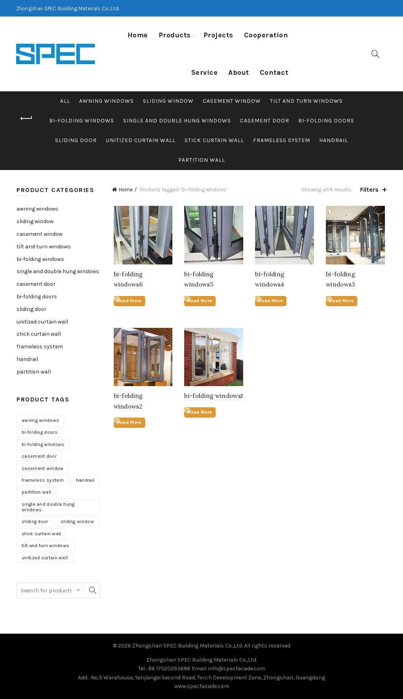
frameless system (281, 140)
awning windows (106, 101)
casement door (264, 120)
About (238, 72)
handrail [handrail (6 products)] (85, 480)
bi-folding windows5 (213, 275)
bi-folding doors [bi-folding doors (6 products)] (39, 432)
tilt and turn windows (306, 101)
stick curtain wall (214, 140)
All (65, 101)
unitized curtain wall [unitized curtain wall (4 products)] (45, 557)
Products (175, 35)
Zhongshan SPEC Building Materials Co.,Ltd (187, 645)
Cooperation (266, 35)
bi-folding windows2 (142, 397)
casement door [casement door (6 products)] (39, 456)
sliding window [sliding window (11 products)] (77, 521)
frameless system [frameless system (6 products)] (43, 480)
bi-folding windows (81, 120)
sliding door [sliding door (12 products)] (35, 521)
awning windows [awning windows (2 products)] (40, 420)
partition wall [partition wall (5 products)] (36, 492)
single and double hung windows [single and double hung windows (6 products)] (48, 506)
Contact (274, 72)
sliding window (168, 101)
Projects (218, 35)
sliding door (76, 140)
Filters (369, 189)
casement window (232, 101)
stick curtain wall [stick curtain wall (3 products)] (41, 533)
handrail (333, 140)
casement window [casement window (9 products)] (43, 468)
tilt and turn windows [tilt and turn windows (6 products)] (45, 545)
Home (138, 35)
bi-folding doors (326, 120)
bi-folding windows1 (212, 397)
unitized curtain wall (141, 140)
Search (92, 590)
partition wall (201, 160)
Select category (77, 590)
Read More (128, 301)
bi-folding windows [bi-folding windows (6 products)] (43, 444)
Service (204, 72)
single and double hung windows (177, 120)
